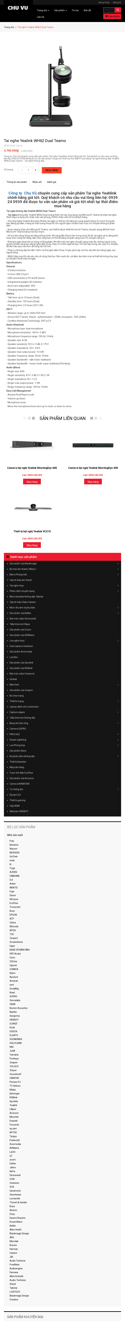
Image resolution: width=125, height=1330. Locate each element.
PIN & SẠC (64, 734)
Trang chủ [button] (43, 10)
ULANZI (13, 1023)
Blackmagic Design (19, 1233)
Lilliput (13, 1109)
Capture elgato (64, 712)
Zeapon (14, 1062)
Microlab (14, 1241)
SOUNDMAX (16, 1039)
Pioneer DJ (15, 1082)
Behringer (15, 1093)
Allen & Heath (16, 1276)
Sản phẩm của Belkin (64, 613)
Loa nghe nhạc (64, 640)
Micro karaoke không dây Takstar (26, 596)
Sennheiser (15, 1194)
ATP (12, 918)
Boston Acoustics (19, 1008)
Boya (12, 1206)
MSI (12, 1047)
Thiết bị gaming (17, 800)
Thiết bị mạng (64, 701)
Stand (13, 1284)
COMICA (14, 969)
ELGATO (14, 1035)
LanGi (12, 1152)
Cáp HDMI (15, 806)
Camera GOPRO (18, 728)
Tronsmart (15, 907)
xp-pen (13, 1128)
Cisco (12, 957)
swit (12, 984)
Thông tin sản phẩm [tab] (17, 182)
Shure (13, 895)
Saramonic (15, 1190)
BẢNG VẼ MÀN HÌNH (20, 949)
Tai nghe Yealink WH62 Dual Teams (35, 141)
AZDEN (13, 872)
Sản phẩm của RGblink (21, 668)
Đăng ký (117, 2)
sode (12, 860)
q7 (11, 1155)
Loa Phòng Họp (64, 745)
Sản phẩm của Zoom (20, 629)
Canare (13, 1253)
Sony (12, 1214)
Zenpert (14, 938)
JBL (12, 1257)
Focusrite (14, 1124)
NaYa (12, 1171)
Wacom (13, 848)
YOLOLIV (14, 1066)
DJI (11, 880)
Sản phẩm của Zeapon (21, 690)
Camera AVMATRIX (20, 783)
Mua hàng (51, 170)
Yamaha (14, 1054)
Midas (13, 1089)
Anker (13, 883)
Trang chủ (9, 27)
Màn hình (64, 684)
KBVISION (14, 852)
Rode (12, 1027)
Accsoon (14, 1113)
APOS (13, 930)
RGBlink (13, 1097)
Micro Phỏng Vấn (64, 574)
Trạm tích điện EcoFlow (21, 772)
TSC (12, 934)
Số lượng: (9, 169)
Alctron (13, 1210)
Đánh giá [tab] (51, 182)
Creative (14, 1299)
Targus (13, 1136)
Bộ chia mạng (17, 695)
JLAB (12, 1051)
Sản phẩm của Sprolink (21, 662)
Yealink (13, 1105)
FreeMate (15, 1264)
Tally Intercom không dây (22, 717)
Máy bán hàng (17, 767)
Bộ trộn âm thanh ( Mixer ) (64, 569)
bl (10, 864)
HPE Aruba (15, 953)
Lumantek (15, 1198)
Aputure (14, 977)
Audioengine (16, 1268)
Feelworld (15, 1140)
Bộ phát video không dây (64, 756)
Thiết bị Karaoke (18, 761)
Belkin (13, 1225)
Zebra (13, 922)
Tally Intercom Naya (20, 624)
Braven (13, 1245)
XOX (12, 1187)
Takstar (13, 1288)
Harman (14, 1249)
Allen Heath (15, 1229)
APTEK (13, 1132)
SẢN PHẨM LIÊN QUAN (63, 418)
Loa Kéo (14, 657)
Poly (12, 841)
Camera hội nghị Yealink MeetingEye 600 (32, 467)
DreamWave (16, 1222)
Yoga (12, 868)
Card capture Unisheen (21, 646)
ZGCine (13, 961)
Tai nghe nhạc (64, 585)
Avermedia (15, 1144)
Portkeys (14, 1058)
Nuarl (12, 992)
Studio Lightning (64, 739)
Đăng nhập (105, 2)
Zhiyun (13, 1070)
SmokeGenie (16, 942)
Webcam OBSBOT (19, 811)
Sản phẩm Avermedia (21, 651)
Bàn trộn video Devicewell (23, 618)
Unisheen (14, 1183)
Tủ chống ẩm (64, 789)
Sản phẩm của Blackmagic (64, 563)
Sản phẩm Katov (18, 750)
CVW (12, 1179)
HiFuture (14, 899)
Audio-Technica (18, 1280)
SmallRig (14, 988)
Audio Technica (17, 1260)
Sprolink (14, 1101)
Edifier (13, 1163)
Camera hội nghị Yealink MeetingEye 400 (93, 467)
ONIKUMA (15, 876)
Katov (12, 973)
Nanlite (13, 1012)
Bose (12, 911)
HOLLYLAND (16, 1043)
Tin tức (75, 10)
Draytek (14, 1120)
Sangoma (15, 1016)
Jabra (13, 1167)
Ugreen (13, 965)
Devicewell (15, 1175)
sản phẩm (112, 16)
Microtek (14, 1117)
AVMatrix (14, 1148)
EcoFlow (14, 903)
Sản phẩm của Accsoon (22, 778)
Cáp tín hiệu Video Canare (23, 602)
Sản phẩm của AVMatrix (22, 635)
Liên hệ (40, 17)
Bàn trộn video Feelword (22, 673)
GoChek (14, 856)
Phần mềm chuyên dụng (64, 591)
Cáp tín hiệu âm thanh (21, 580)
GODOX (13, 1031)
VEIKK (12, 1004)
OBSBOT (14, 1019)
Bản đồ (87, 10)
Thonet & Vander (18, 1202)
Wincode (14, 926)
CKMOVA (14, 1078)
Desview (14, 1272)
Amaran (14, 981)
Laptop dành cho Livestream (24, 706)
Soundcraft (15, 1074)
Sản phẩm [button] (60, 10)
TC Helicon (15, 1086)
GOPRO (13, 996)
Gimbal (13, 679)
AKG (12, 1237)
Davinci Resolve (18, 1218)
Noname (14, 845)
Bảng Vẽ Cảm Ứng (64, 723)
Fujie (12, 891)
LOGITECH (15, 1291)
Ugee (12, 946)
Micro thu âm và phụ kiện (64, 607)
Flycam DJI (15, 794)
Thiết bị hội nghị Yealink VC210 (32, 531)
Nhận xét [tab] (37, 182)
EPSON (13, 914)
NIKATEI (14, 887)
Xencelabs (15, 1000)
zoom (13, 1159)
